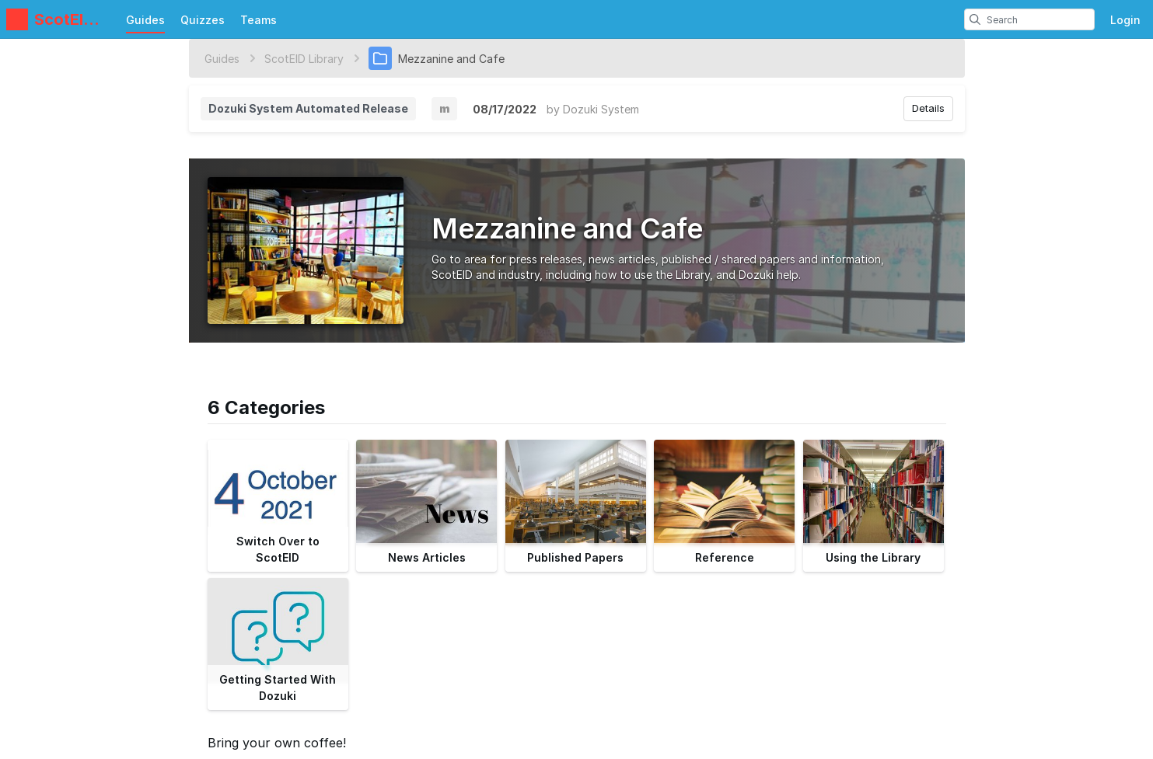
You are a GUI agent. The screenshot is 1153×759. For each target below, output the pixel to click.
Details (928, 108)
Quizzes (202, 19)
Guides (145, 19)
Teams (258, 19)
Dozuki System (601, 109)
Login (1125, 19)
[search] (975, 19)
